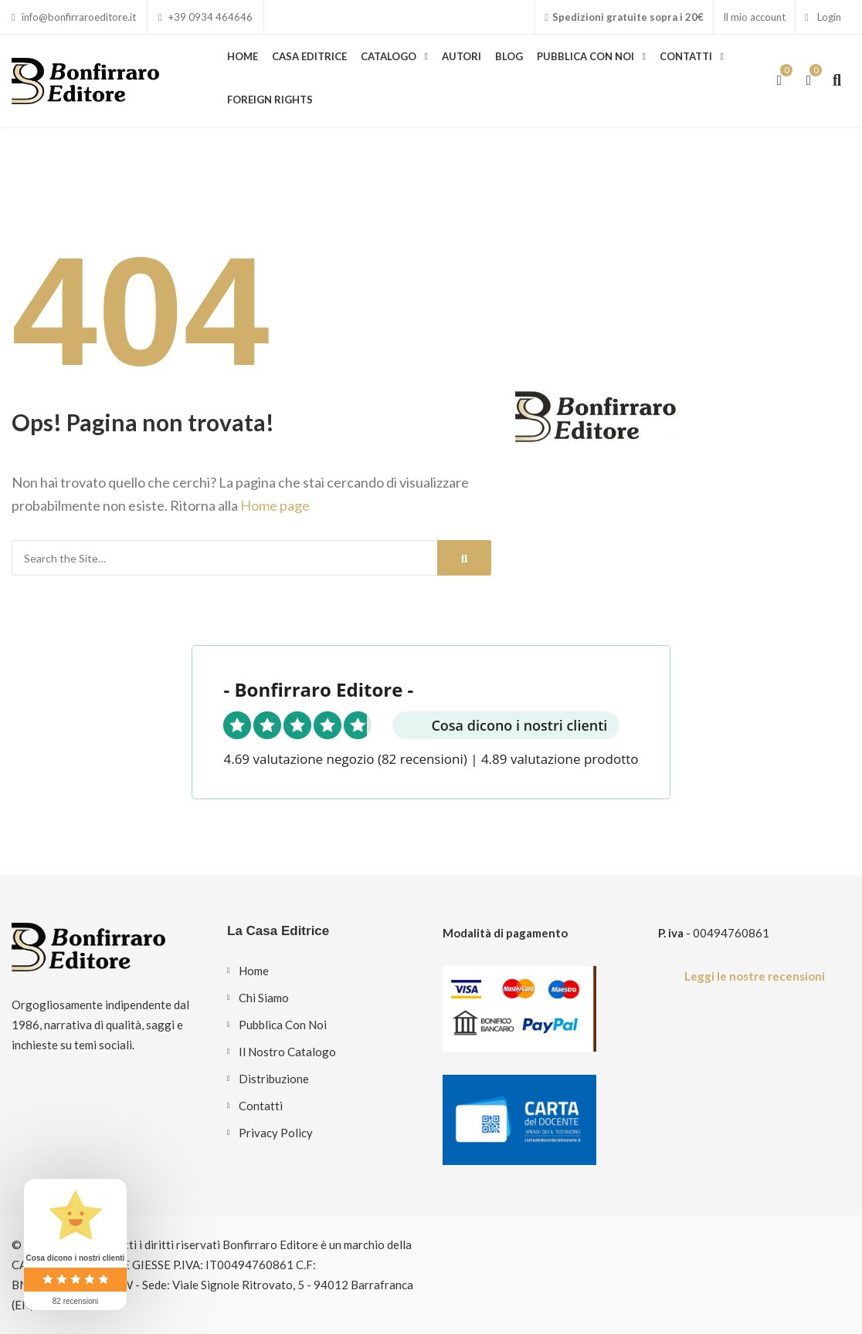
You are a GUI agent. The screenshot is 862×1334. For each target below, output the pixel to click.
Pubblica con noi (585, 56)
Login (823, 17)
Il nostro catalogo (287, 1052)
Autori (461, 56)
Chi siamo (264, 998)
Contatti (686, 56)
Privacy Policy (276, 1133)
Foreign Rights (270, 99)
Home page (275, 505)
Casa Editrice (309, 56)
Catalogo (388, 56)
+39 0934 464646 (205, 17)
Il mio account (754, 17)
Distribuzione (274, 1079)
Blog (509, 56)
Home (242, 56)
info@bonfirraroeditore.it (74, 17)
